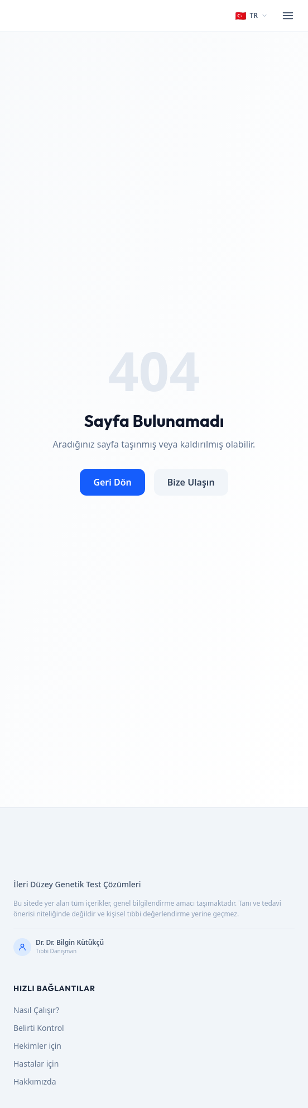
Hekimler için (37, 1045)
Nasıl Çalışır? (36, 1010)
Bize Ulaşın (191, 482)
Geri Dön (112, 482)
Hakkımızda (34, 1081)
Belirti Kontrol (38, 1028)
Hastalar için (36, 1063)
